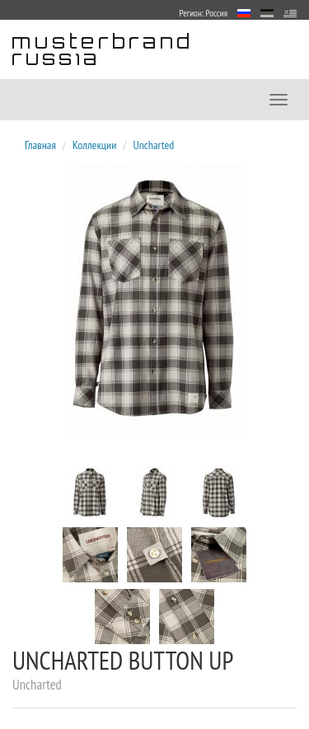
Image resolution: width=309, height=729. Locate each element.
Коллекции (94, 145)
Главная (40, 145)
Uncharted (153, 145)
